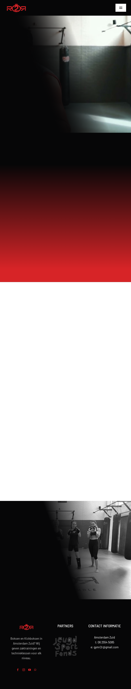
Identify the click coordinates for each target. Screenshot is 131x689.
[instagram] (23, 669)
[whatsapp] (35, 669)
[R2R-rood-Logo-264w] (16, 5)
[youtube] (29, 669)
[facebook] (17, 669)
